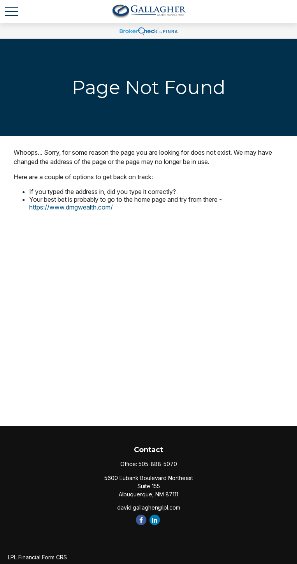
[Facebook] (141, 520)
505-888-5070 (158, 464)
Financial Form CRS (42, 557)
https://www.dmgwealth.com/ (71, 207)
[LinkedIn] (154, 520)
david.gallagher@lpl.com (148, 507)
